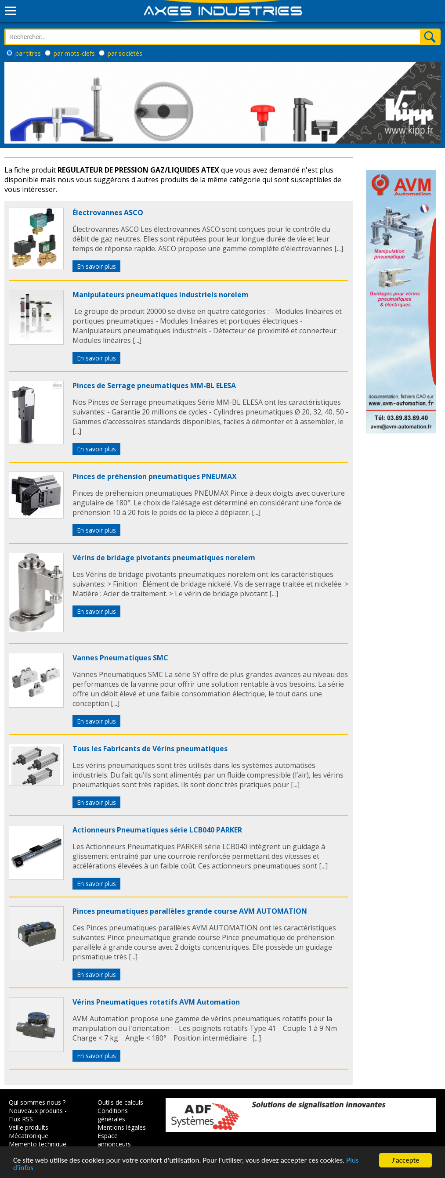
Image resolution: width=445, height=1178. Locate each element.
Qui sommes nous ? (37, 1102)
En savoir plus (96, 266)
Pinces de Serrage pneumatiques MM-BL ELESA (154, 385)
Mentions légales (122, 1127)
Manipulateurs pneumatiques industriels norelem (160, 294)
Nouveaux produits (36, 1110)
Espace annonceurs (114, 1139)
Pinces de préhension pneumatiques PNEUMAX (154, 476)
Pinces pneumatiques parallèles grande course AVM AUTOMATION (189, 911)
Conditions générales (113, 1114)
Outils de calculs (120, 1102)
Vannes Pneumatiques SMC (120, 658)
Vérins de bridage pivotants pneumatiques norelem (163, 557)
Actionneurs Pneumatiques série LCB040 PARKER (157, 830)
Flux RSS (21, 1119)
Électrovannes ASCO (107, 212)
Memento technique (37, 1144)
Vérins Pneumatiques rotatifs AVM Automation (156, 1002)
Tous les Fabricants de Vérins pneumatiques (150, 748)
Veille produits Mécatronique (28, 1131)
